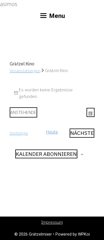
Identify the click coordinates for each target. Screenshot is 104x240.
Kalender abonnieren (46, 154)
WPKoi (84, 234)
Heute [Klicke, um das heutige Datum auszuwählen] (52, 132)
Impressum (52, 222)
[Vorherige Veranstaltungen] (19, 133)
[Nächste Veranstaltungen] (82, 133)
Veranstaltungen (25, 70)
